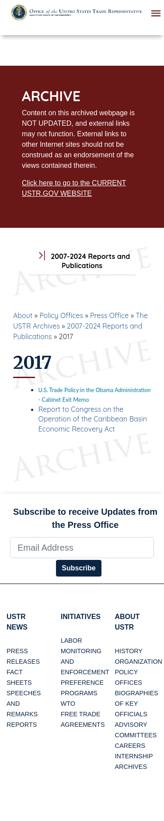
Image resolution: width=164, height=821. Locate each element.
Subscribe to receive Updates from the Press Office (85, 518)
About (22, 315)
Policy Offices (61, 315)
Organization (138, 661)
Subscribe (78, 568)
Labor (71, 640)
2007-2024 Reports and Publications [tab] (82, 261)
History (129, 651)
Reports (22, 724)
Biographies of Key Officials (136, 704)
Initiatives (81, 616)
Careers (130, 745)
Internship (134, 756)
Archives (131, 766)
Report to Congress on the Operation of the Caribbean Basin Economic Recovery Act (92, 419)
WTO (68, 703)
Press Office (109, 315)
